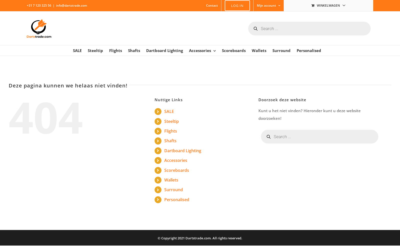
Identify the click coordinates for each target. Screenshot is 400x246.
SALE (169, 111)
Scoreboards (176, 170)
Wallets (171, 180)
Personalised (176, 199)
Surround (173, 189)
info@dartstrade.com (71, 5)
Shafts (170, 141)
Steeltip (171, 121)
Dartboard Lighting (182, 150)
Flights (170, 131)
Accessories (175, 160)
